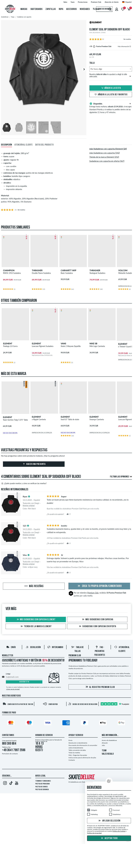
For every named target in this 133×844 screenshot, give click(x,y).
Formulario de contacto (10, 754)
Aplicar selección (109, 821)
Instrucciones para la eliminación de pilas (82, 758)
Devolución (33, 647)
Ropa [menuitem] (61, 9)
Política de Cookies (41, 787)
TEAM (104, 750)
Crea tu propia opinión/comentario (99, 586)
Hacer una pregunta (34, 464)
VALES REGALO (108, 754)
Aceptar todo (109, 838)
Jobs (103, 745)
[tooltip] (130, 46)
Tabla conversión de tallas (77, 750)
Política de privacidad (42, 784)
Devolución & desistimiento (78, 743)
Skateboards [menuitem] (36, 9)
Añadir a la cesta (111, 88)
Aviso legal (40, 776)
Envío (11, 647)
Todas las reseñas (74, 753)
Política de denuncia (42, 790)
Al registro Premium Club (100, 687)
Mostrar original (29, 505)
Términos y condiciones (43, 781)
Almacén (105, 743)
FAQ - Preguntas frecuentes (99, 651)
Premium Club (92, 593)
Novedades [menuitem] (85, 9)
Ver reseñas (127, 39)
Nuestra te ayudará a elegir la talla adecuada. (110, 75)
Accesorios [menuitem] (71, 9)
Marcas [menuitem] (23, 9)
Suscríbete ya (24, 682)
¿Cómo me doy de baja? (13, 689)
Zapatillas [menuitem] (51, 9)
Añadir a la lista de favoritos (111, 94)
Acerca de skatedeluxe (109, 740)
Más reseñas (34, 586)
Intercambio (55, 647)
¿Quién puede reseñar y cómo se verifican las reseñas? (24, 483)
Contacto (72, 760)
